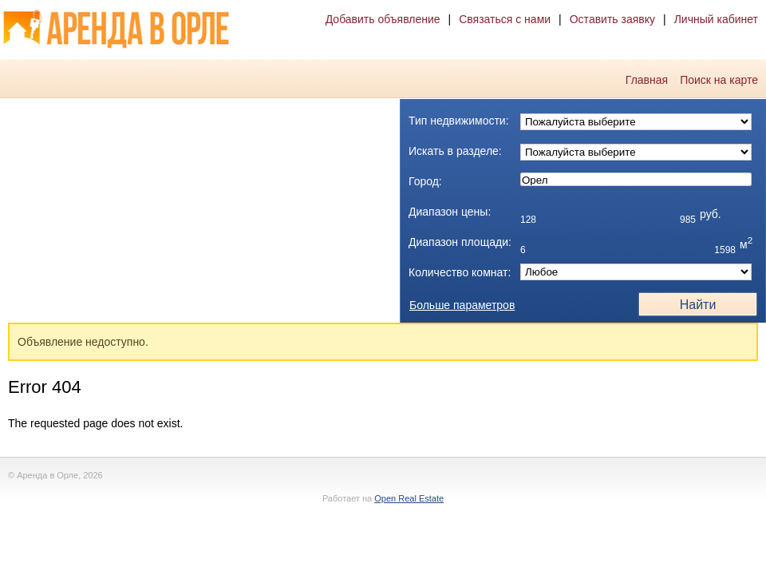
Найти (698, 304)
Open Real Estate (409, 498)
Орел (636, 180)
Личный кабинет (716, 19)
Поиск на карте (719, 79)
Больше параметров (462, 305)
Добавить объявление (383, 19)
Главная (647, 79)
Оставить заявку (612, 19)
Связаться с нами (505, 19)
